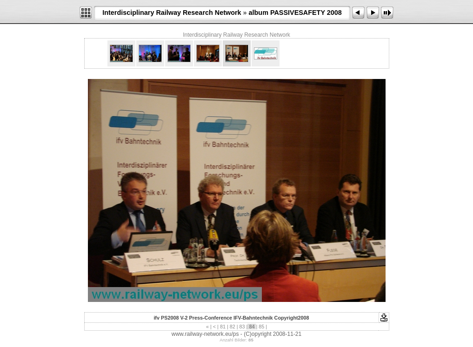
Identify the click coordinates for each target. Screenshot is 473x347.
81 (223, 326)
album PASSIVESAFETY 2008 (295, 12)
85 (261, 326)
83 (242, 326)
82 (232, 326)
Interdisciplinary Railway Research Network (171, 12)
